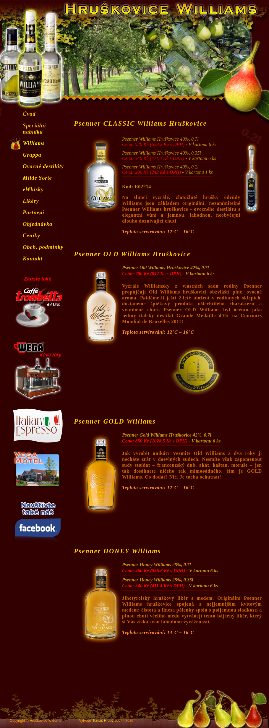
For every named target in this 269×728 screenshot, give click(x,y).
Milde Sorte (37, 178)
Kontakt (33, 259)
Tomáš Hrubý (103, 721)
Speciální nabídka (34, 129)
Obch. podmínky (43, 247)
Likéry (31, 201)
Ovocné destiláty (43, 166)
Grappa (32, 155)
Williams (34, 143)
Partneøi (33, 212)
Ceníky (31, 236)
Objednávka (37, 224)
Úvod (29, 114)
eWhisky (33, 189)
